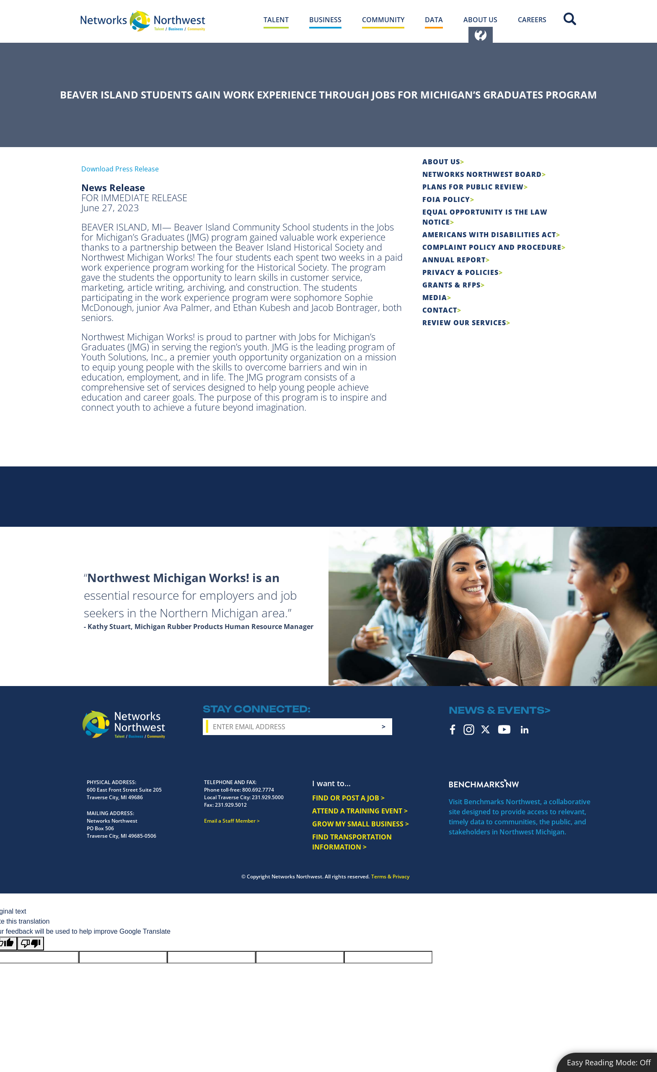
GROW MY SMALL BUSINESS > (360, 824)
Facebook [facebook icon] (452, 729)
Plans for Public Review (473, 187)
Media (434, 297)
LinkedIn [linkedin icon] (524, 729)
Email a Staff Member (230, 820)
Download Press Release (120, 168)
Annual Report (454, 259)
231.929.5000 (268, 797)
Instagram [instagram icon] (468, 729)
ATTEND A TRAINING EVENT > (360, 811)
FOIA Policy (446, 199)
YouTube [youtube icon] (504, 729)
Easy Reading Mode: (609, 1062)
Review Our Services (464, 322)
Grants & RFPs (451, 285)
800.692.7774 (258, 789)
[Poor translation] (30, 943)
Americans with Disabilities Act (489, 234)
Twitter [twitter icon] (485, 729)
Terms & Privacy (390, 876)
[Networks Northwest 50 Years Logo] (142, 21)
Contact (439, 310)
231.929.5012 (231, 804)
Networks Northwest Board (482, 174)
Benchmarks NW (484, 783)
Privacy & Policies (460, 272)
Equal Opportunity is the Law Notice (485, 217)
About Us (441, 161)
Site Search (570, 19)
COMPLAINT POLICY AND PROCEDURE (491, 247)
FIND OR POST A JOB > (348, 798)
